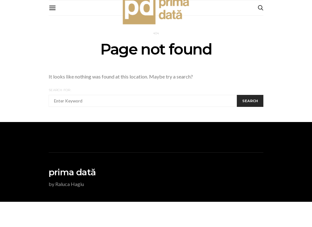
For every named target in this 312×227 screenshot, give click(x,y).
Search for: (60, 90)
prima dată (72, 172)
